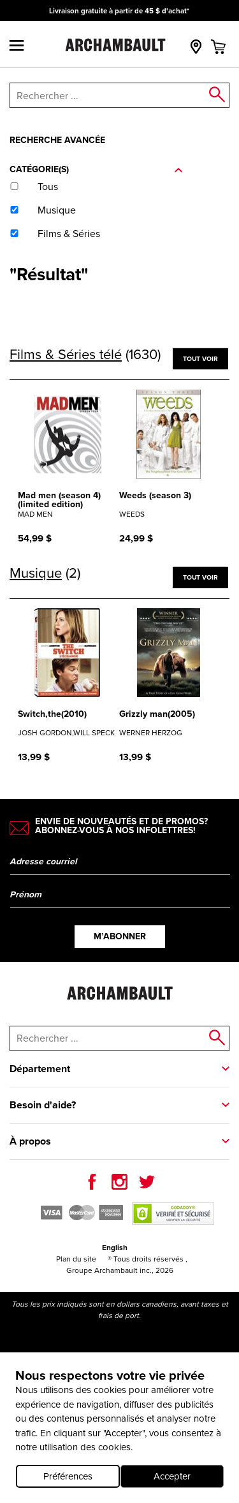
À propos (30, 1141)
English (114, 1247)
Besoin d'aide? (43, 1105)
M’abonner (120, 936)
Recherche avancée (57, 140)
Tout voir (200, 358)
